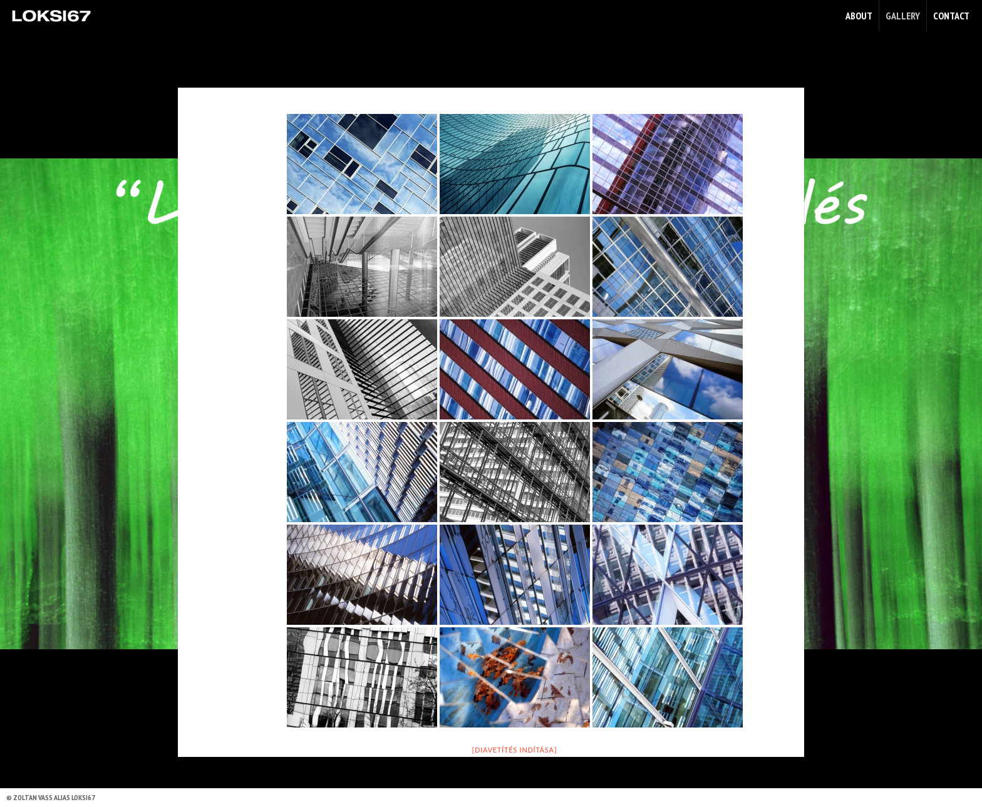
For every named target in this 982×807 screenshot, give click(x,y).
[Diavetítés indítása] (514, 749)
